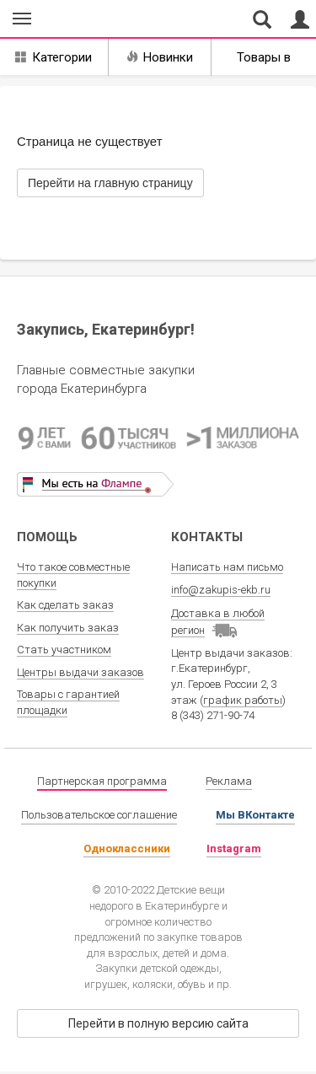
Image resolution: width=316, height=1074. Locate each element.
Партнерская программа (102, 781)
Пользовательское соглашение (99, 814)
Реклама (229, 781)
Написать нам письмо (227, 567)
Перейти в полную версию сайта (158, 1023)
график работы (242, 700)
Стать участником (64, 649)
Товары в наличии (264, 63)
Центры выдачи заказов (80, 672)
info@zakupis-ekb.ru (220, 589)
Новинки (159, 57)
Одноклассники (126, 848)
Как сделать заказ (65, 605)
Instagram (233, 848)
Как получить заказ (68, 627)
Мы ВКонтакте (255, 814)
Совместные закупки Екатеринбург (91, 19)
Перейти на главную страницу (110, 183)
